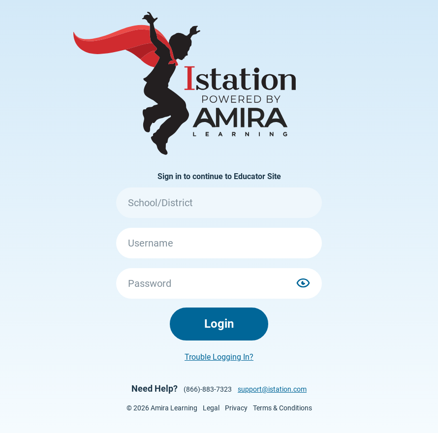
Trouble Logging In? (219, 357)
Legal (211, 408)
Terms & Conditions (282, 408)
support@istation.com (272, 389)
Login (219, 324)
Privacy (236, 408)
